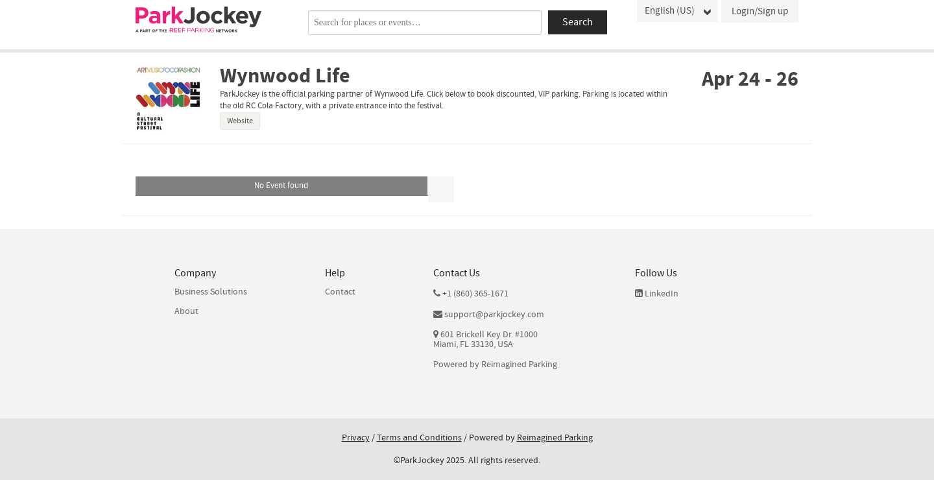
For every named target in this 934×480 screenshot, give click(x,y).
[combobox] (425, 22)
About (186, 311)
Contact (340, 292)
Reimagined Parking (519, 365)
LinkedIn (656, 294)
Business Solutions (210, 292)
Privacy (356, 438)
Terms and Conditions (419, 438)
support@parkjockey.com (494, 315)
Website (240, 121)
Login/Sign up (760, 11)
